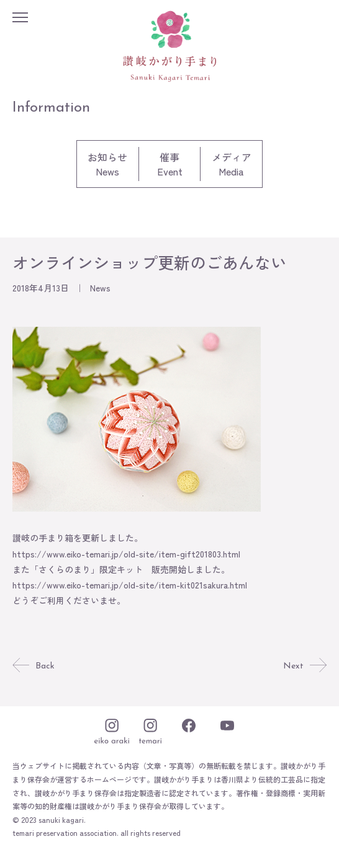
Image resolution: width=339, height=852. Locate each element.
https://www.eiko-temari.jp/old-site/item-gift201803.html (126, 554)
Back (33, 666)
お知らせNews (107, 164)
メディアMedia (231, 164)
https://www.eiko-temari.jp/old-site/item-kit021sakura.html (129, 585)
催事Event (170, 164)
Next (305, 666)
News (100, 288)
